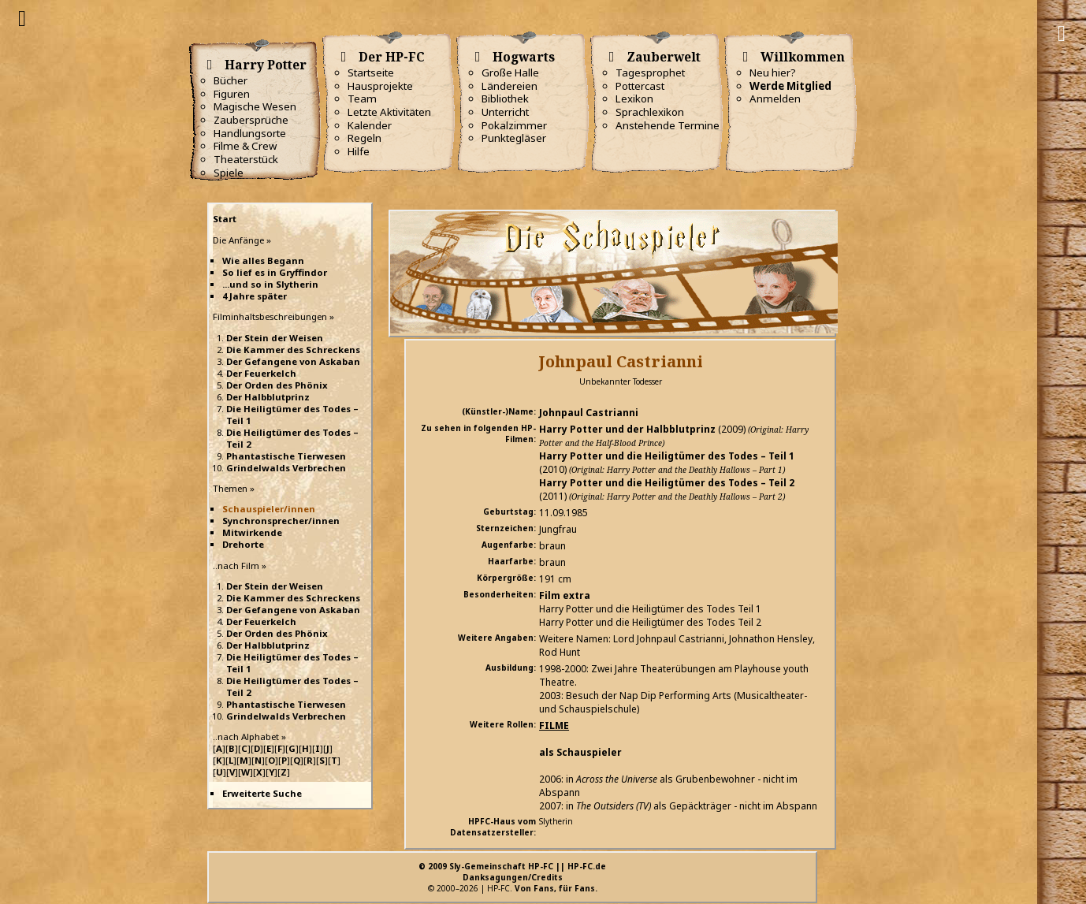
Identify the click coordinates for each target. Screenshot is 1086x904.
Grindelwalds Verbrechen (286, 468)
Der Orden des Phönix (277, 385)
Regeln (364, 138)
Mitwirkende (252, 532)
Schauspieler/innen (268, 509)
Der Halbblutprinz (268, 397)
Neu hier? (772, 72)
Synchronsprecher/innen (281, 520)
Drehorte (243, 544)
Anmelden (775, 98)
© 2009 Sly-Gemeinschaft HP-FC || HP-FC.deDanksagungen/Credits (512, 872)
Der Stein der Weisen (274, 338)
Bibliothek (505, 98)
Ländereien (509, 86)
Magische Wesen (255, 106)
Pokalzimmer (514, 125)
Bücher (230, 80)
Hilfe (359, 151)
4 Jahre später (254, 296)
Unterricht (505, 112)
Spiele (229, 173)
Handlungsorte (250, 133)
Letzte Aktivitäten (389, 112)
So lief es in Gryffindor (274, 272)
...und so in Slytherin (270, 284)
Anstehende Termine (668, 125)
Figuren (232, 94)
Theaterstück (246, 159)
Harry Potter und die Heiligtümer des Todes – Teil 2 (666, 482)
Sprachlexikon (650, 112)
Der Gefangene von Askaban (293, 361)
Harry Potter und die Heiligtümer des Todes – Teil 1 (666, 456)
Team (362, 98)
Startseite (371, 72)
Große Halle (510, 72)
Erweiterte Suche (262, 793)
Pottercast (640, 86)
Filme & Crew (245, 146)
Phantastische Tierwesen (286, 456)
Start (224, 219)
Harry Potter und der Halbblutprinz (627, 429)
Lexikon (634, 98)
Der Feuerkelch (261, 373)
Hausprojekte (380, 86)
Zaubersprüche (251, 120)
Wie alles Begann (263, 260)
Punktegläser (514, 138)
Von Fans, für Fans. (556, 888)
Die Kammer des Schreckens (293, 349)
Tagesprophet (650, 72)
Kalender (370, 125)
